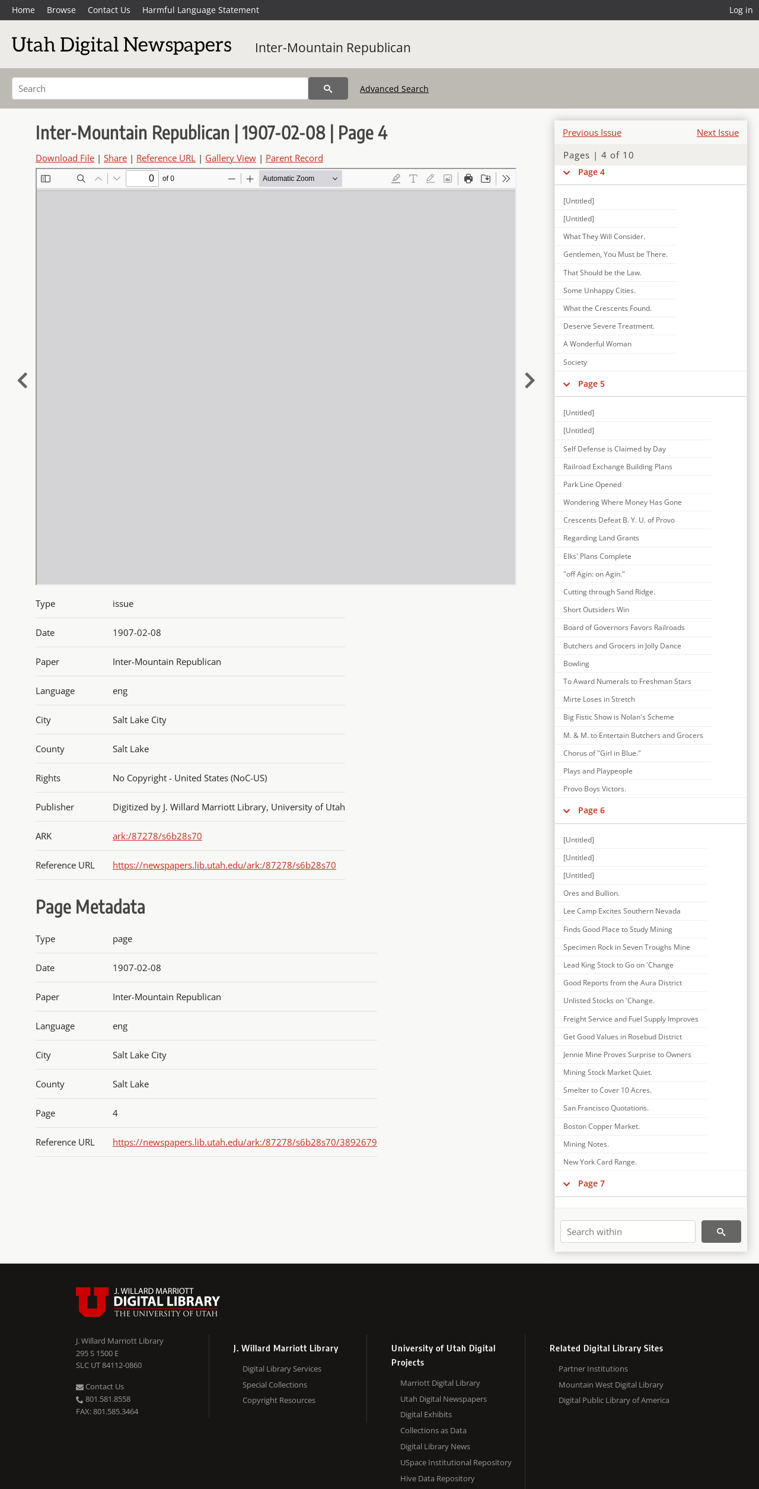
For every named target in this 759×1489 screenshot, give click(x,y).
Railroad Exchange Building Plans (617, 467)
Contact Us (109, 9)
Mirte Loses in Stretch (599, 699)
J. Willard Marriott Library (120, 1340)
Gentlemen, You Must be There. (615, 254)
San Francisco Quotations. (606, 1108)
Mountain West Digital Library (611, 1384)
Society (575, 362)
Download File (65, 158)
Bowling (576, 663)
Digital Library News (435, 1446)
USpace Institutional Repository (456, 1462)
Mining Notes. (586, 1144)
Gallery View (230, 158)
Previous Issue (592, 132)
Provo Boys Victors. (594, 789)
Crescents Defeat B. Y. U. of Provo (619, 520)
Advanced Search (394, 88)
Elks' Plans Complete (597, 556)
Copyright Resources (279, 1400)
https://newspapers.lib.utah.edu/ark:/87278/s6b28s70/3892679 (245, 1142)
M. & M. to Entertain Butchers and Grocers (633, 735)
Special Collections (275, 1384)
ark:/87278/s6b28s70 (157, 836)
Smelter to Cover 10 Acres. (607, 1090)
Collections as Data (433, 1430)
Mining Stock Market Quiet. (607, 1072)
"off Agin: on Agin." (594, 574)
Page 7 (591, 1183)
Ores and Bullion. (591, 893)
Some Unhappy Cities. (599, 290)
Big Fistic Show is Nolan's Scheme (618, 717)
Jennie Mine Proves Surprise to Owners (627, 1054)
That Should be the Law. (602, 273)
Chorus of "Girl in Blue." (602, 753)
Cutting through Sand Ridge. (609, 592)
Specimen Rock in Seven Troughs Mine (626, 947)
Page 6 (591, 810)
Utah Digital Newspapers (443, 1398)
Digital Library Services (282, 1368)
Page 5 (591, 383)
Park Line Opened (592, 484)
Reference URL (166, 158)
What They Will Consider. (604, 236)
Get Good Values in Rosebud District (622, 1037)
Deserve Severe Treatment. (609, 326)
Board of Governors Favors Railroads (624, 627)
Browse (61, 9)
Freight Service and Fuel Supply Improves (631, 1019)
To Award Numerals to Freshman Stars (627, 681)
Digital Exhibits (426, 1414)
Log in (741, 9)
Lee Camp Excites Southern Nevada (622, 911)
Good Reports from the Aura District (622, 983)
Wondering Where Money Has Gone (622, 502)
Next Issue (718, 132)
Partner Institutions (593, 1368)
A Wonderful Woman (597, 344)
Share (115, 158)
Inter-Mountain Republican (333, 47)
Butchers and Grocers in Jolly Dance (622, 646)
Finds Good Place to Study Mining (617, 929)
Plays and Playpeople (598, 771)
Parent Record (294, 158)
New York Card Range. (600, 1162)
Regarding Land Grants (601, 538)
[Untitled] (578, 201)
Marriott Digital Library (440, 1382)
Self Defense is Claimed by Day (614, 449)
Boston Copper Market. (601, 1126)
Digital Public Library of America (614, 1400)
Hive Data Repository (437, 1478)
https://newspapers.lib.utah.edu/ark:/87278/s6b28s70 (224, 865)
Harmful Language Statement (200, 9)
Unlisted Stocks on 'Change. (609, 1000)
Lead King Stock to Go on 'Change (618, 965)
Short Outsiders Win (596, 609)
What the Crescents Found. (607, 308)
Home (23, 9)
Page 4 (591, 171)
